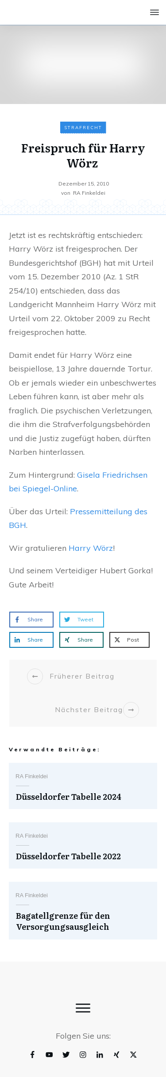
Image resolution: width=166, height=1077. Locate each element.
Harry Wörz (91, 548)
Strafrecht (83, 127)
